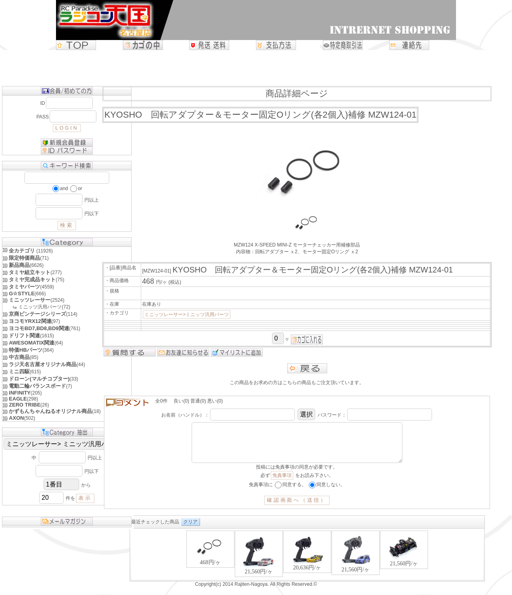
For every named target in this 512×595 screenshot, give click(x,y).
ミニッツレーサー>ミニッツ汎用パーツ (186, 314)
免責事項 (282, 483)
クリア (190, 530)
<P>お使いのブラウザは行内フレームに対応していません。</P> (307, 563)
